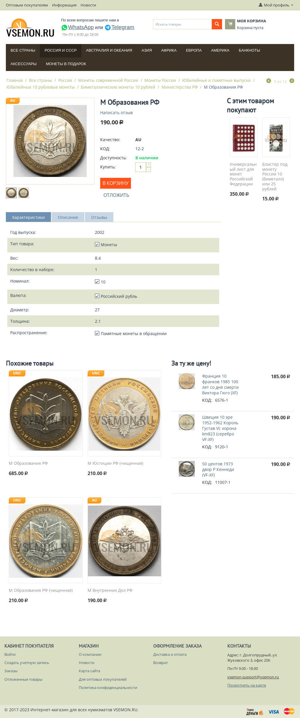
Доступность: (113, 158)
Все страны (23, 50)
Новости (88, 5)
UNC (17, 373)
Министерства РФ (179, 87)
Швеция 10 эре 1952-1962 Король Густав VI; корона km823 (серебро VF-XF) (220, 428)
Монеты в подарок (66, 64)
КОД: (105, 148)
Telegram (119, 27)
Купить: (108, 167)
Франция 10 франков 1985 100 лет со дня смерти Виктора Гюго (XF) (220, 384)
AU (12, 100)
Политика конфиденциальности (108, 687)
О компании (90, 654)
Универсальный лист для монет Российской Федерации (243, 174)
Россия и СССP (60, 50)
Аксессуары (24, 64)
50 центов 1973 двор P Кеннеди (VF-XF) (218, 469)
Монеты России (160, 80)
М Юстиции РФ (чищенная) (115, 463)
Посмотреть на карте (246, 685)
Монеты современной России (108, 80)
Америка (220, 50)
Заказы (11, 670)
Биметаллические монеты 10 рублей (118, 87)
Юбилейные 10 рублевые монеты (40, 87)
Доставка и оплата (170, 654)
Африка (168, 50)
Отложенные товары (23, 679)
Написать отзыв (116, 112)
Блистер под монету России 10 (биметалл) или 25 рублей (274, 177)
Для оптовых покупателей (103, 679)
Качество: (110, 139)
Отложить (116, 195)
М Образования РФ (28, 463)
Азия (147, 50)
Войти (10, 654)
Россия (65, 80)
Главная (14, 80)
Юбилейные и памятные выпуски (216, 80)
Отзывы (99, 217)
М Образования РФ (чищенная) (41, 590)
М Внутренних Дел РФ (110, 590)
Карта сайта (89, 670)
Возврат (160, 662)
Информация (64, 5)
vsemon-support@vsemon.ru (253, 677)
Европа (194, 50)
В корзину (116, 183)
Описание (68, 217)
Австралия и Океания (109, 50)
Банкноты (249, 50)
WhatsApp (77, 27)
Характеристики (28, 217)
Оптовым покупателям (27, 5)
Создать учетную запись (26, 662)
